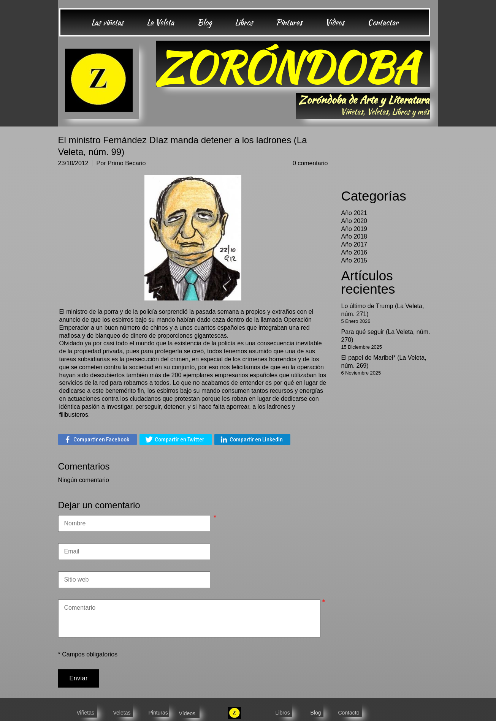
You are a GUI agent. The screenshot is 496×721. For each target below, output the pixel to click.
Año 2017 (354, 244)
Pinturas (158, 713)
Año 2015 (354, 260)
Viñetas (85, 713)
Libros (283, 713)
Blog (316, 713)
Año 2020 (354, 221)
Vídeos (187, 713)
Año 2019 (354, 229)
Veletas (122, 713)
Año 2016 (354, 252)
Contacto (349, 713)
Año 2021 (354, 213)
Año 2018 (354, 236)
